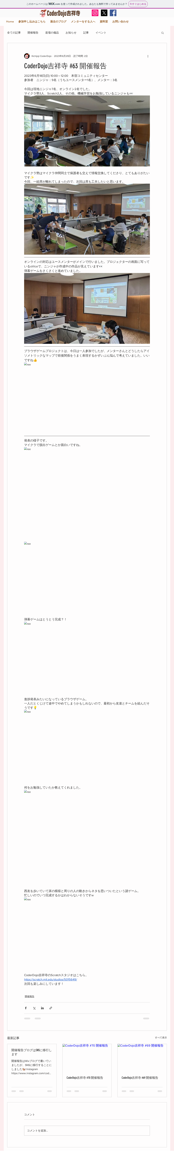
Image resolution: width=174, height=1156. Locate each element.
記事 (86, 32)
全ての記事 (14, 32)
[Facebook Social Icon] (113, 13)
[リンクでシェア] (50, 1008)
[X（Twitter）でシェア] (34, 1008)
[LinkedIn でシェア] (42, 1008)
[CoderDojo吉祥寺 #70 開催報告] (87, 1058)
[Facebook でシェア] (25, 1008)
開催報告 (33, 32)
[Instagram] (95, 13)
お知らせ (71, 32)
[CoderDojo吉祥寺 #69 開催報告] (142, 1058)
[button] (162, 32)
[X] (104, 13)
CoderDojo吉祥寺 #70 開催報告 (85, 1078)
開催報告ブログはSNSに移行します (31, 1052)
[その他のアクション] (148, 56)
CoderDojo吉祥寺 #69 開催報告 (140, 1078)
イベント (100, 32)
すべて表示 (161, 1037)
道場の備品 (52, 32)
